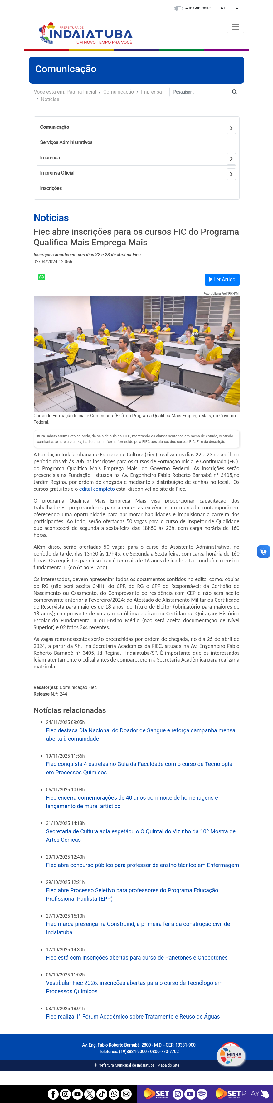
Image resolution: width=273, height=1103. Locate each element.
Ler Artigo (222, 279)
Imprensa (151, 92)
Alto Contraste (198, 8)
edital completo (97, 488)
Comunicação (118, 92)
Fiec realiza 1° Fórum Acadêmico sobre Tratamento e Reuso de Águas (133, 1016)
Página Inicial (81, 92)
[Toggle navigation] (235, 27)
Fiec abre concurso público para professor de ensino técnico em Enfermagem (142, 865)
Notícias (50, 99)
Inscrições (51, 188)
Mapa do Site (168, 1065)
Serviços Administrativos (66, 142)
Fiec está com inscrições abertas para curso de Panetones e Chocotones (137, 957)
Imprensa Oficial (57, 173)
